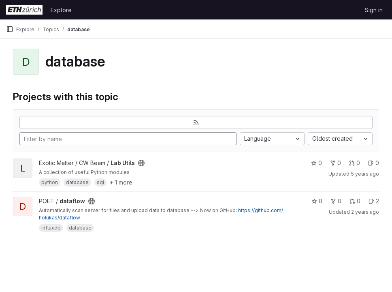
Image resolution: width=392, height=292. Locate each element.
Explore (61, 9)
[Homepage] (24, 9)
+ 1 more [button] (121, 182)
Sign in (374, 9)
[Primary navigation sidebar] (9, 29)
